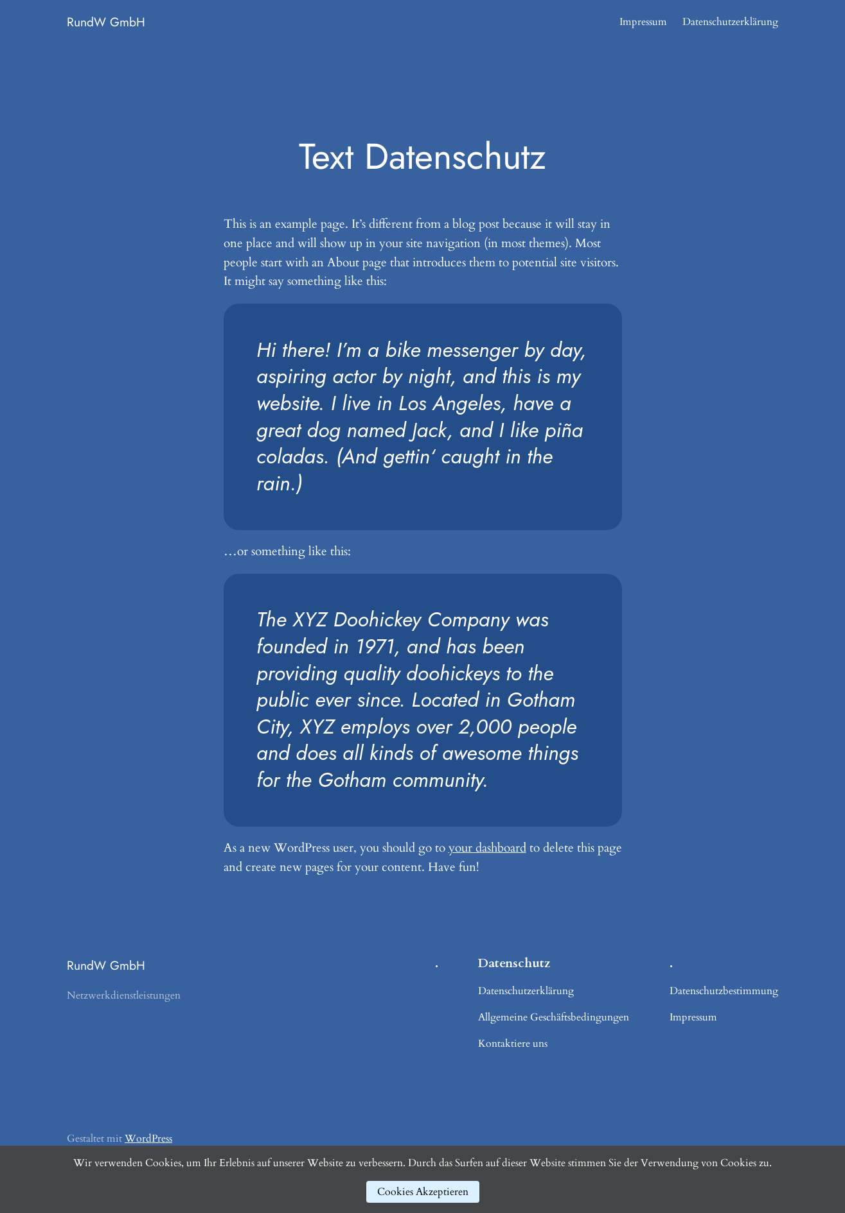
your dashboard (487, 847)
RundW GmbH (106, 22)
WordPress (148, 1138)
